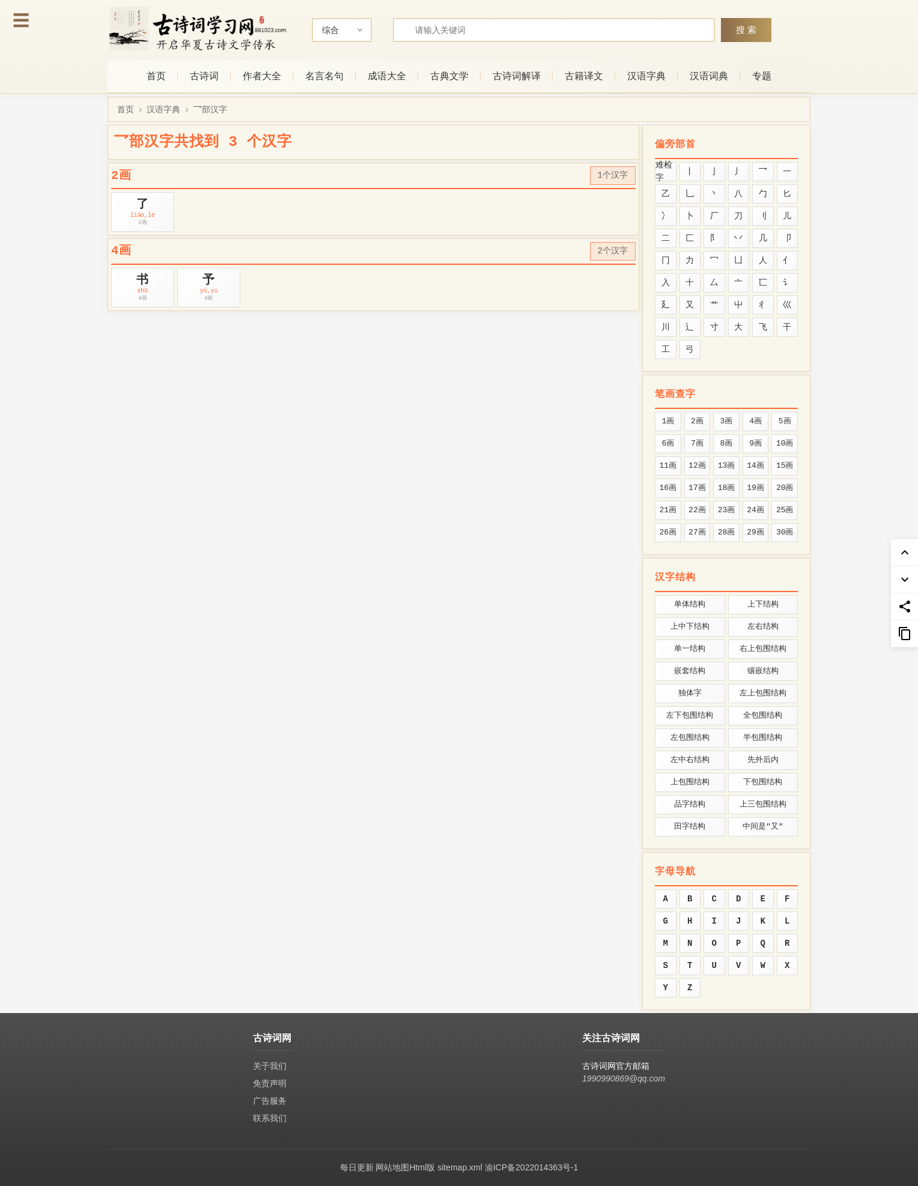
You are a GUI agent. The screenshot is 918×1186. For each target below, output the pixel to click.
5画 (785, 421)
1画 (667, 421)
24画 (755, 510)
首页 (156, 76)
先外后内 (763, 759)
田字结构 (689, 826)
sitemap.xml (459, 1167)
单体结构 (689, 604)
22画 (697, 510)
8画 (726, 443)
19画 (755, 487)
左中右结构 (690, 759)
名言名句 (324, 76)
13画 (726, 465)
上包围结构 (690, 782)
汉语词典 (709, 76)
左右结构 (763, 626)
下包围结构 (762, 782)
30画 (785, 532)
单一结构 (689, 648)
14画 (755, 465)
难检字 (663, 171)
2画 (697, 421)
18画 (726, 487)
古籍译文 (584, 76)
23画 (726, 510)
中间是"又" (763, 826)
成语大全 (387, 76)
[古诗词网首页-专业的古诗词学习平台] (198, 28)
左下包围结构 (689, 715)
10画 (785, 443)
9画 (755, 443)
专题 (761, 76)
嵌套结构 (689, 671)
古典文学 (449, 76)
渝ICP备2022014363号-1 (532, 1167)
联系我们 (270, 1118)
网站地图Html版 (405, 1167)
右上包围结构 (763, 648)
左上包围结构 (763, 693)
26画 (667, 532)
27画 (697, 532)
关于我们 (270, 1066)
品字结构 (689, 804)
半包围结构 (762, 737)
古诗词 (204, 76)
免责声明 (270, 1083)
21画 (667, 510)
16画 (667, 487)
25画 (785, 510)
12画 (697, 465)
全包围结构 (762, 715)
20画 (785, 487)
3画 (726, 421)
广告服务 (270, 1101)
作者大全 (262, 76)
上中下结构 (690, 626)
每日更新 (357, 1167)
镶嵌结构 (763, 671)
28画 (726, 532)
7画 (697, 443)
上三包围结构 (763, 804)
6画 (667, 443)
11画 (667, 465)
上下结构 (763, 604)
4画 (755, 421)
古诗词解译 (517, 76)
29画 (755, 532)
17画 (697, 487)
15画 (785, 465)
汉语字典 (646, 76)
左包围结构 (690, 737)
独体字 (690, 693)
